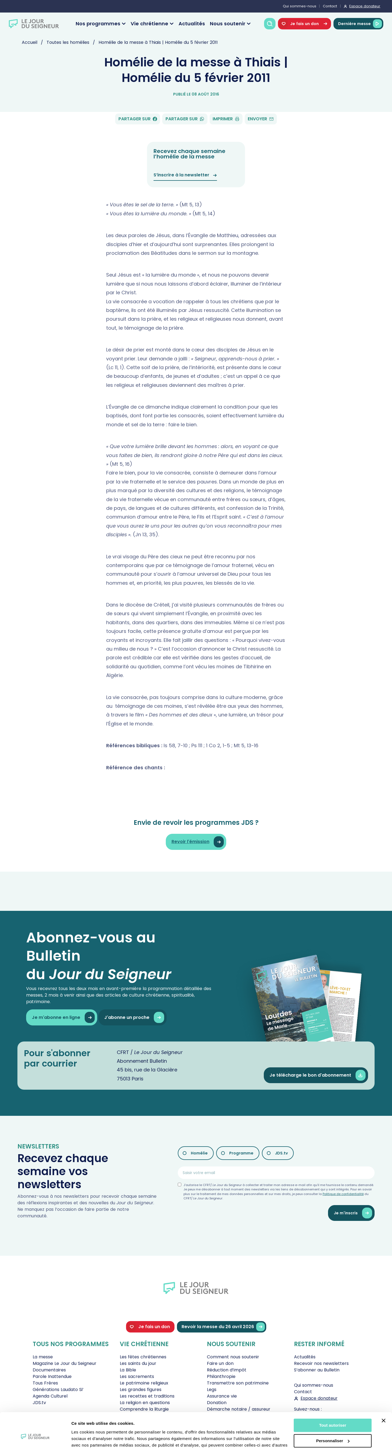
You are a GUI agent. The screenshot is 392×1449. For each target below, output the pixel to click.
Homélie (199, 1153)
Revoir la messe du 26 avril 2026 (223, 1326)
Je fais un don (304, 23)
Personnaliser (333, 1412)
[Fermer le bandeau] (383, 1392)
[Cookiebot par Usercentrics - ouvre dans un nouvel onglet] (35, 1438)
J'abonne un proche (134, 1017)
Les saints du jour (138, 1363)
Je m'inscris (353, 1213)
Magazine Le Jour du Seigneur (64, 1363)
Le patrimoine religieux (144, 1383)
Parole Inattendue (52, 1376)
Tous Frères (45, 1383)
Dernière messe (360, 23)
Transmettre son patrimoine (238, 1383)
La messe (43, 1357)
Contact (330, 6)
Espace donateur (364, 6)
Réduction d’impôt (226, 1370)
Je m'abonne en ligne (63, 1017)
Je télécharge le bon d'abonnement (318, 1075)
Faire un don (220, 1363)
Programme (241, 1153)
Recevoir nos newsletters (321, 1363)
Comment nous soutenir (233, 1357)
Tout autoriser (332, 1397)
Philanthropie (221, 1376)
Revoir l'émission (197, 841)
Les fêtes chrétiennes (143, 1357)
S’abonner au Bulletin (316, 1370)
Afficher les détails (89, 1438)
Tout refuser (332, 1428)
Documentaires (49, 1370)
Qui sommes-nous (299, 6)
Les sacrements (137, 1376)
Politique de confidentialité (343, 1194)
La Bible (128, 1370)
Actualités (192, 23)
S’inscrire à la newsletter (185, 175)
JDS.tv (281, 1153)
